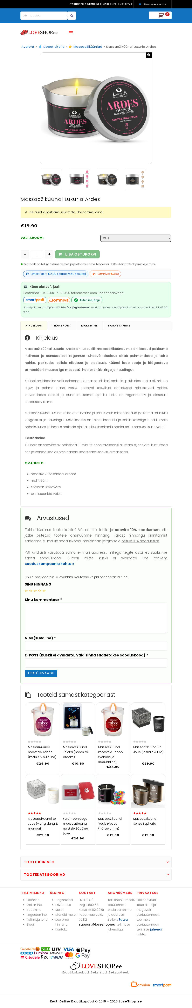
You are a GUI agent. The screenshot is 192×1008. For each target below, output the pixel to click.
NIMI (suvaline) (40, 638)
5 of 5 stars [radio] (44, 590)
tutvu (123, 919)
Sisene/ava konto (155, 4)
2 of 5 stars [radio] (30, 590)
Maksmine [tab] (89, 326)
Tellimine (33, 900)
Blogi (30, 924)
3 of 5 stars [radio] (35, 590)
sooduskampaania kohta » (49, 563)
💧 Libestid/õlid (51, 46)
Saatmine (34, 909)
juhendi (156, 929)
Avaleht (28, 46)
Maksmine (34, 905)
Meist (59, 909)
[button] (149, 55)
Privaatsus (63, 905)
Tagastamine (37, 914)
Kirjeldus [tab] (34, 326)
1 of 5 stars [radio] (26, 590)
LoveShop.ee (130, 1001)
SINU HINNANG (38, 584)
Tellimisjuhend (37, 919)
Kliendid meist (65, 914)
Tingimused (64, 900)
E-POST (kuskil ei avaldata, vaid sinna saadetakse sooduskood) (86, 655)
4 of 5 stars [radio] (39, 590)
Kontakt (61, 929)
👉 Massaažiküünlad (85, 46)
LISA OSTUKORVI (80, 254)
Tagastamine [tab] (119, 326)
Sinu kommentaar (43, 599)
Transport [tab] (61, 326)
